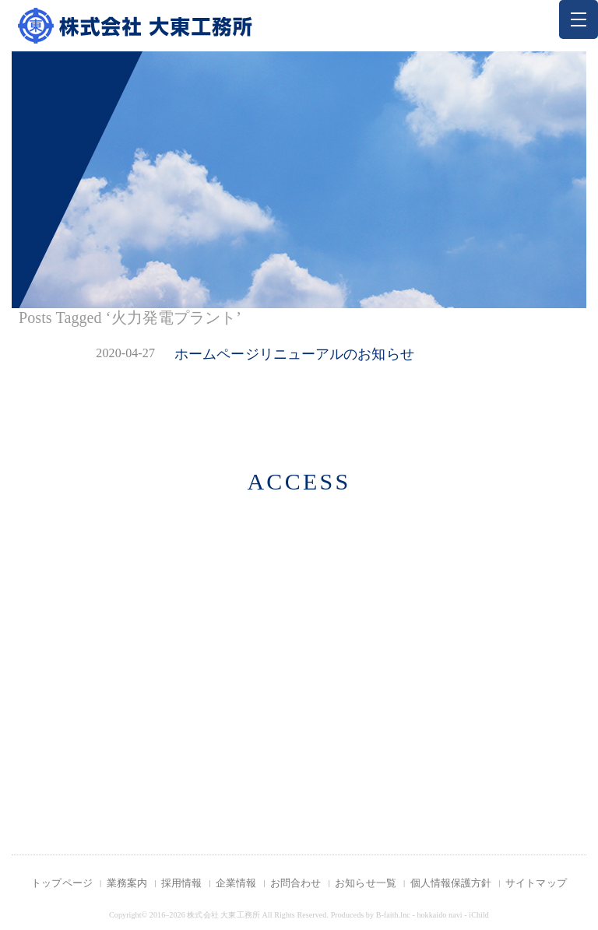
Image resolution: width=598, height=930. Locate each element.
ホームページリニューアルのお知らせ (294, 354)
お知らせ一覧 (365, 883)
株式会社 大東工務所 (223, 915)
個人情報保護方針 (451, 883)
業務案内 (127, 883)
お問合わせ (296, 883)
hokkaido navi (439, 915)
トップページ (62, 883)
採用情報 (181, 883)
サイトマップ (536, 883)
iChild (479, 915)
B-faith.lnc (393, 915)
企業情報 (236, 883)
